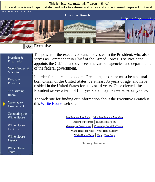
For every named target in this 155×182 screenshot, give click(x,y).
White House (51, 103)
